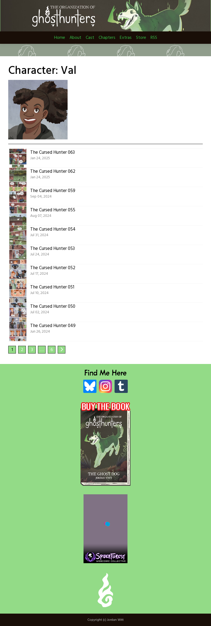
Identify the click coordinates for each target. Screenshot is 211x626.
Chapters (107, 37)
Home (59, 37)
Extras (126, 37)
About (75, 37)
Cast (90, 37)
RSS (154, 37)
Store (141, 37)
